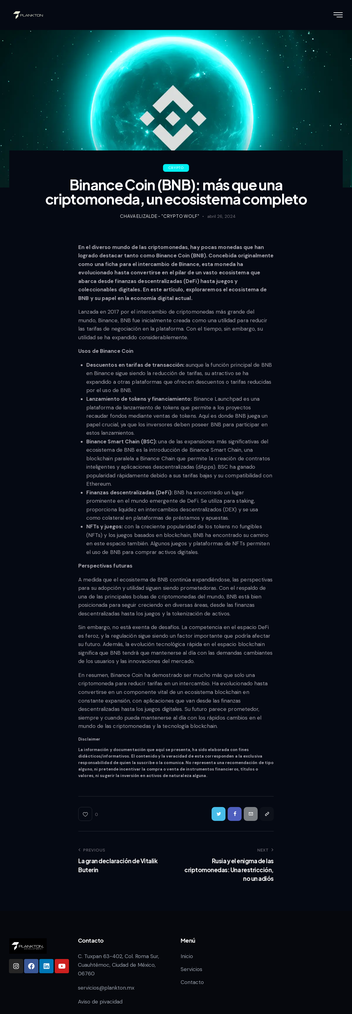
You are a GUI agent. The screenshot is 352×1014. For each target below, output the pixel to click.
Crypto (176, 168)
